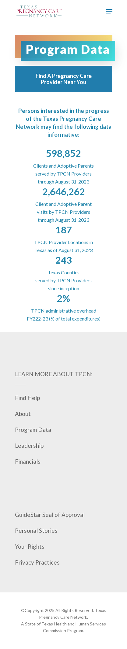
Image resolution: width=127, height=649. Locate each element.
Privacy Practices (37, 562)
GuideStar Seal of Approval (50, 514)
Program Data (33, 429)
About (23, 413)
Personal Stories (36, 530)
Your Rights (29, 546)
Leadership (29, 445)
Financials (28, 461)
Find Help (27, 397)
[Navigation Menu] (109, 11)
